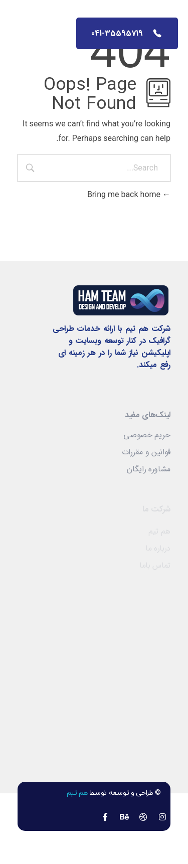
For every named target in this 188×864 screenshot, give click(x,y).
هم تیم (77, 793)
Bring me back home (128, 194)
